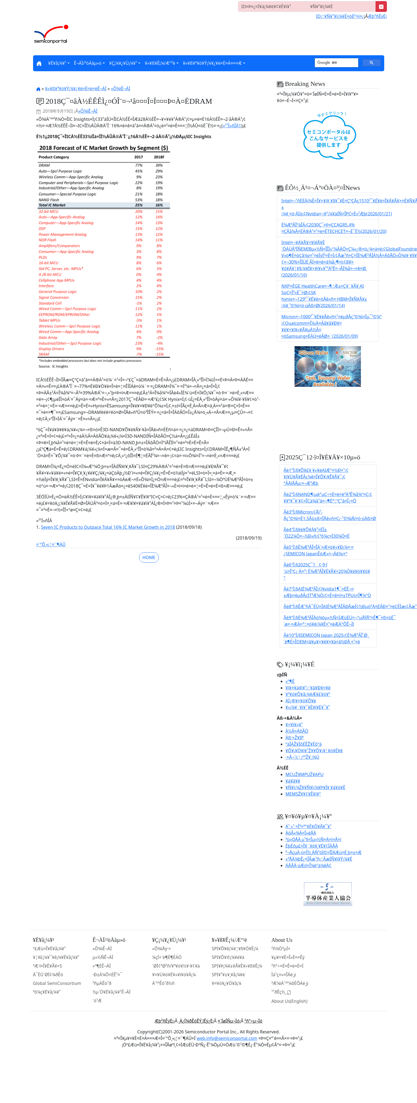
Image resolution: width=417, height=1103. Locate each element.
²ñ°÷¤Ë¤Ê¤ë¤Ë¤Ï (287, 966)
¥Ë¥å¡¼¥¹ (57, 63)
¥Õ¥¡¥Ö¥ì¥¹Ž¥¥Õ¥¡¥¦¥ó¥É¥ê (314, 751)
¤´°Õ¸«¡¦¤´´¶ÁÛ (51, 544)
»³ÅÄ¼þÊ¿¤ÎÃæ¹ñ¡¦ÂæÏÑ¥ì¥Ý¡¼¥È (319, 859)
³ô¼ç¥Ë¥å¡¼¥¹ (47, 992)
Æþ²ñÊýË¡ (377, 16)
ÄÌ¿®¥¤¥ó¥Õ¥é (301, 701)
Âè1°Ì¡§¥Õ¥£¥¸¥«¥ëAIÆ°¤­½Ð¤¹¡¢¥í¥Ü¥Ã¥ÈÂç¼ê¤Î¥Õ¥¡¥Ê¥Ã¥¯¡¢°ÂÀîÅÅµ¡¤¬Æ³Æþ (316, 476)
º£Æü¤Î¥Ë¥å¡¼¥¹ (49, 949)
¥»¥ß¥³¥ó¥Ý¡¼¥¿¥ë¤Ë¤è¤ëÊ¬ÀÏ (75, 89)
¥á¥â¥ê (293, 781)
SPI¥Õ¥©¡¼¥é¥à (228, 957)
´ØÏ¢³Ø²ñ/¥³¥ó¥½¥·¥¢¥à (176, 966)
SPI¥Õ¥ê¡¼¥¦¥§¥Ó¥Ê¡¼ (235, 949)
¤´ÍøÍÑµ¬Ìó (229, 1021)
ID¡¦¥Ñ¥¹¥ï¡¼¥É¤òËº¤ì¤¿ (340, 16)
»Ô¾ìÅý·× (161, 949)
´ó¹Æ (97, 1001)
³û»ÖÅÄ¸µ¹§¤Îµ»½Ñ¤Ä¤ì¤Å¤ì (313, 839)
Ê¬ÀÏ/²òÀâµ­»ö (88, 63)
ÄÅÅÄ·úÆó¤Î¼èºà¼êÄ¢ (309, 865)
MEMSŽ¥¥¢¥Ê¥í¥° (303, 794)
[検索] (336, 63)
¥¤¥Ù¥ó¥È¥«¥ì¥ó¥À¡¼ (174, 975)
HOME (149, 557)
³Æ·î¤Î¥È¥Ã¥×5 (47, 966)
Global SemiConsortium (57, 983)
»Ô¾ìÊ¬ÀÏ (120, 89)
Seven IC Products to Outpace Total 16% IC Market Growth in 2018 (108, 527)
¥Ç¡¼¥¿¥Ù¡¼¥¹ (123, 63)
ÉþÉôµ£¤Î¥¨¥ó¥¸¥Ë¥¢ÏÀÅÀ (312, 846)
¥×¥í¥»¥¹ (294, 725)
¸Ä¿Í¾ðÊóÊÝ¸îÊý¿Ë (196, 1021)
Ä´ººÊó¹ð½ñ (163, 983)
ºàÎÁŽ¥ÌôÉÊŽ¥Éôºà (304, 744)
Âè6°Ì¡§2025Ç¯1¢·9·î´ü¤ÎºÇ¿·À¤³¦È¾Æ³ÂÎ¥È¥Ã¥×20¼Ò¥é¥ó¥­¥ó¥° (327, 571)
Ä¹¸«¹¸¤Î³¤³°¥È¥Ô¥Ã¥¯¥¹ (309, 826)
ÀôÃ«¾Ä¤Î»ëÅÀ (301, 833)
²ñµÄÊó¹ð (102, 983)
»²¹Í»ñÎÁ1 (232, 126)
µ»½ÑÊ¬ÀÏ (103, 957)
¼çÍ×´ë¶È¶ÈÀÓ (167, 957)
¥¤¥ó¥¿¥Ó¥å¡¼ (226, 983)
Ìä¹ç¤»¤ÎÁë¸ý (283, 975)
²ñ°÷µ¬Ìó (254, 1021)
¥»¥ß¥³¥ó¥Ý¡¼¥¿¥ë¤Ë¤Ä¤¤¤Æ (212, 63)
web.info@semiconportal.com (227, 1038)
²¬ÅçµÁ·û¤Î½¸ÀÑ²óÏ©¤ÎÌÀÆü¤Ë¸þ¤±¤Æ (324, 852)
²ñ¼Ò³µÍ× (280, 949)
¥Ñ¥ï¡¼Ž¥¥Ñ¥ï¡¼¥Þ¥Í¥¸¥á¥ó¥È (315, 787)
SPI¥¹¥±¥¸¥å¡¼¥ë (228, 975)
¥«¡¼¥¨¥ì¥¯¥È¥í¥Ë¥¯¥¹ (308, 707)
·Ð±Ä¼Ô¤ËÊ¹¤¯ (107, 975)
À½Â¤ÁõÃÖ (297, 731)
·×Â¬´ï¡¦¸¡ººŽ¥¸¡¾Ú (302, 757)
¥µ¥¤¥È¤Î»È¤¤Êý (288, 957)
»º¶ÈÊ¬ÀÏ (102, 966)
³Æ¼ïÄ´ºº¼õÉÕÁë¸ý (289, 983)
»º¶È (290, 681)
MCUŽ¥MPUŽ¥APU (305, 774)
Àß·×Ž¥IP (295, 738)
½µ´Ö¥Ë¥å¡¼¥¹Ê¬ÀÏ (112, 992)
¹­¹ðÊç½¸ (281, 992)
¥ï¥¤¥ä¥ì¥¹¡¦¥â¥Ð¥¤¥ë (308, 688)
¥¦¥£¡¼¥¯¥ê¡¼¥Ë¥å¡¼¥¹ (56, 957)
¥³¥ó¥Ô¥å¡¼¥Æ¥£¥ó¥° (308, 694)
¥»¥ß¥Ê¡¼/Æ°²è (160, 63)
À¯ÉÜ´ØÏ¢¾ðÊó (48, 975)
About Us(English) (289, 1001)
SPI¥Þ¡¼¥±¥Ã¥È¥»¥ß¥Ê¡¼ (237, 966)
